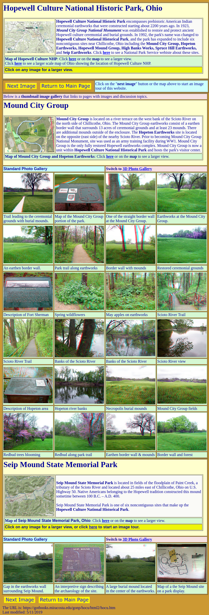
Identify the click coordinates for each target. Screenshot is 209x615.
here (106, 52)
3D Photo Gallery (137, 169)
